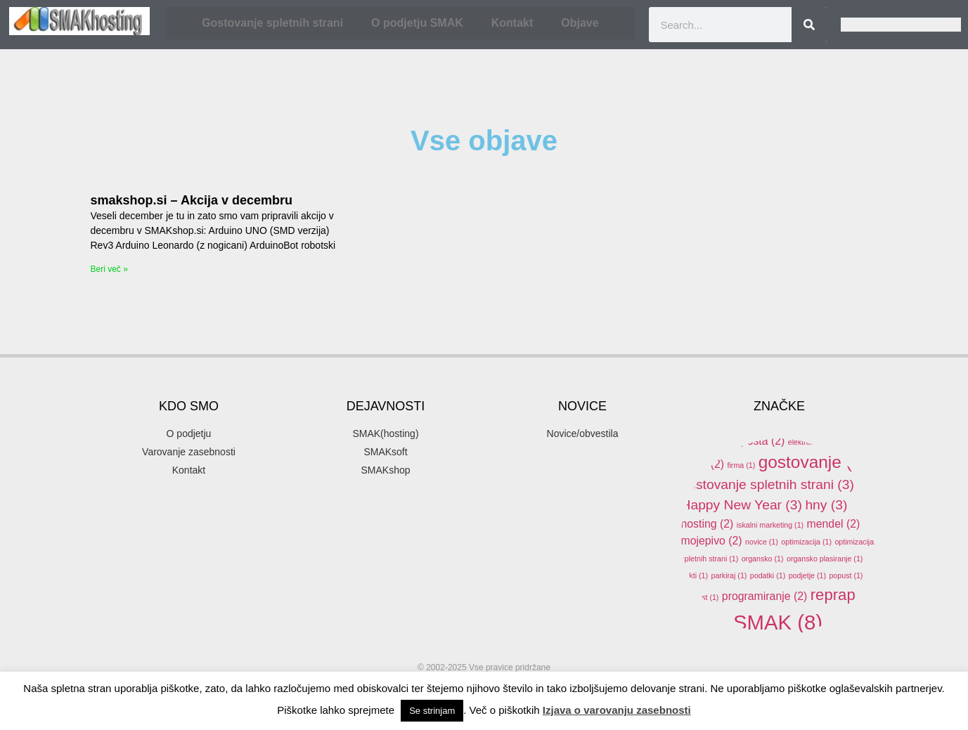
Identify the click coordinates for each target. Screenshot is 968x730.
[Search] (809, 24)
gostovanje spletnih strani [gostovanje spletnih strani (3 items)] (767, 484)
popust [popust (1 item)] (846, 575)
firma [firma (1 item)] (742, 465)
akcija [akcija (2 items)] (774, 406)
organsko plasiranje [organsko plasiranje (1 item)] (825, 558)
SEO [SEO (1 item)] (716, 627)
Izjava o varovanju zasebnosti (617, 710)
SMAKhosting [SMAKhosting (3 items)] (744, 651)
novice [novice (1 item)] (761, 541)
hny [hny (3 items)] (826, 504)
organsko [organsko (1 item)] (763, 558)
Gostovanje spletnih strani (272, 23)
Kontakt (512, 23)
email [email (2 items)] (703, 464)
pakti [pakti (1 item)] (695, 575)
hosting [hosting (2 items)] (707, 524)
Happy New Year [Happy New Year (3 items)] (741, 504)
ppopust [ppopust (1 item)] (700, 597)
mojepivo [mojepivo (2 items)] (711, 541)
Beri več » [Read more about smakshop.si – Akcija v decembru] (109, 269)
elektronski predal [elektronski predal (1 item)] (823, 442)
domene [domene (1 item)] (820, 425)
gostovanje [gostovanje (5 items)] (813, 461)
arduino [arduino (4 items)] (838, 404)
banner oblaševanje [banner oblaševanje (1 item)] (719, 425)
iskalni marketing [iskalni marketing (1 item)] (770, 525)
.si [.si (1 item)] (720, 383)
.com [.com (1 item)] (695, 383)
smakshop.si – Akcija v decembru (191, 200)
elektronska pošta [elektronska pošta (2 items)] (733, 441)
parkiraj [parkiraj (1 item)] (729, 575)
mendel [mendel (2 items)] (833, 524)
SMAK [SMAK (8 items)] (777, 622)
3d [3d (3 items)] (750, 381)
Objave (579, 23)
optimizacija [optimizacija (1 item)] (806, 541)
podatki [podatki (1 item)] (767, 575)
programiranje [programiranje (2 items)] (764, 596)
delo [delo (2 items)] (780, 424)
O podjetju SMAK (417, 23)
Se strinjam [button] (432, 710)
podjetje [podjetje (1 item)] (807, 575)
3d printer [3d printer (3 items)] (810, 381)
